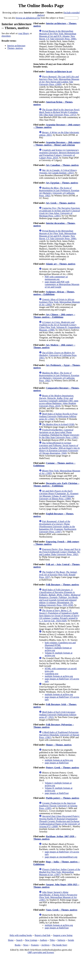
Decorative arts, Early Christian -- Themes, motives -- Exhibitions (56, 484)
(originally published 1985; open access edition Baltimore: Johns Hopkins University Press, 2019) (58, 400)
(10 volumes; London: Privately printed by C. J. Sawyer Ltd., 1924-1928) (59, 615)
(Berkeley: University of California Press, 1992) (59, 192)
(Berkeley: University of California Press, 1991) (58, 355)
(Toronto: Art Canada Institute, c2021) (58, 171)
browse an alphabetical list (28, 18)
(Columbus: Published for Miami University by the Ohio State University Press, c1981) (59, 434)
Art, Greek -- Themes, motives (60, 203)
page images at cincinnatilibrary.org (61, 857)
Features (35, 945)
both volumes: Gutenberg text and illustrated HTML (60, 643)
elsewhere (6, 36)
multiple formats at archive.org (59, 676)
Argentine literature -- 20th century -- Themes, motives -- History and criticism (56, 143)
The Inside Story (59, 945)
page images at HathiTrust (57, 762)
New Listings (31, 940)
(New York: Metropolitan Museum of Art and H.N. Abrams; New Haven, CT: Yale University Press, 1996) (57, 35)
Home (11, 940)
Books (18, 945)
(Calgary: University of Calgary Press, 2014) (59, 154)
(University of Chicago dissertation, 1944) (59, 448)
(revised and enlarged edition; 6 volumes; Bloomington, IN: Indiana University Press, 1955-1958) (59, 597)
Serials (71, 940)
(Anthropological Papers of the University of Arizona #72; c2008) (59, 821)
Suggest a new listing (62, 935)
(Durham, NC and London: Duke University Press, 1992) (59, 552)
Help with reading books (21, 935)
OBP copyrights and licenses (41, 952)
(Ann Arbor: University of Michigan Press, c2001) (59, 212)
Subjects (61, 940)
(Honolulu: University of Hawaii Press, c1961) (59, 735)
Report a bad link (42, 935)
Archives (45, 945)
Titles (52, 940)
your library (23, 33)
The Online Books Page (41, 5)
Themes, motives (15, 48)
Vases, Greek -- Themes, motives (61, 910)
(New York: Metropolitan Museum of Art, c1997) (59, 872)
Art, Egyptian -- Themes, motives (62, 183)
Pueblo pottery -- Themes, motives (62, 798)
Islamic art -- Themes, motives (60, 264)
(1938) (58, 424)
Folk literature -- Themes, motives (62, 584)
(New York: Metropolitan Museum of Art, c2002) (59, 302)
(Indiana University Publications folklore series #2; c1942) (58, 416)
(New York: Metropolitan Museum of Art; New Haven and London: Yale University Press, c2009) (59, 80)
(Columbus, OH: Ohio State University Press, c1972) (59, 112)
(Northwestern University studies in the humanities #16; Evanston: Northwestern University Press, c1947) (57, 526)
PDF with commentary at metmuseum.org (56, 277)
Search (19, 940)
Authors (43, 940)
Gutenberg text (51, 673)
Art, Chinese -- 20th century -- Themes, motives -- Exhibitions (54, 315)
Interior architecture (16, 45)
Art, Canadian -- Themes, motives (62, 165)
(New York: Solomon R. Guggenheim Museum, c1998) (59, 326)
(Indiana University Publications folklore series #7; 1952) (57, 714)
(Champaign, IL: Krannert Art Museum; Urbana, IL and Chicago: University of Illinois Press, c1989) (58, 495)
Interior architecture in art (59, 71)
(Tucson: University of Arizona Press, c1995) (58, 805)
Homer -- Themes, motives (59, 745)
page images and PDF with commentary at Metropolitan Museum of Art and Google (62, 284)
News (25, 945)
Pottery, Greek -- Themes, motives (62, 767)
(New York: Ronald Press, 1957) (58, 574)
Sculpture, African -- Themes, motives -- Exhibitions (54, 293)
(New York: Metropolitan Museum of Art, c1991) (58, 896)
